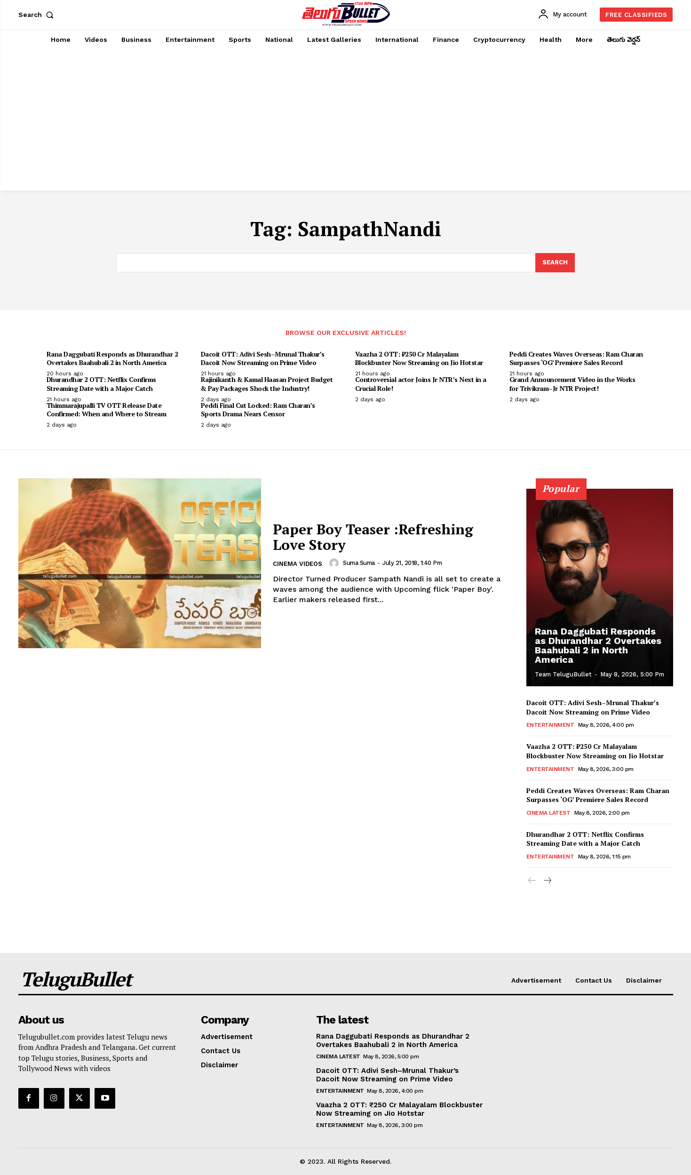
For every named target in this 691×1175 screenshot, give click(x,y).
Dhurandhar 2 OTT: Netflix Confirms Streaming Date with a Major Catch (101, 383)
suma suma (359, 562)
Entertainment (550, 725)
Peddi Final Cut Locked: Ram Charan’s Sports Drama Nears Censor (258, 409)
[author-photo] (335, 563)
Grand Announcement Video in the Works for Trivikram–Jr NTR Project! (572, 383)
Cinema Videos (297, 563)
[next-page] (547, 881)
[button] (38, 14)
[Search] (555, 263)
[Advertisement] (346, 120)
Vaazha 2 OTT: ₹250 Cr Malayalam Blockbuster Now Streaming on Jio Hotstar (419, 358)
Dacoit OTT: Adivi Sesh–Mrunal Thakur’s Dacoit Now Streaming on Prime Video (263, 358)
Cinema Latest (548, 813)
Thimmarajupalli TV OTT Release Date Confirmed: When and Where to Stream (107, 409)
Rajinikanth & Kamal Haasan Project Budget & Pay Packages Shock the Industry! (267, 383)
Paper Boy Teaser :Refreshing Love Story (373, 537)
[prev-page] (532, 881)
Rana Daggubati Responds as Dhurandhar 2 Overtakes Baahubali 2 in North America (112, 358)
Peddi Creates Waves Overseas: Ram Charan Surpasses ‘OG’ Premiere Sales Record (576, 358)
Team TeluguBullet (563, 674)
